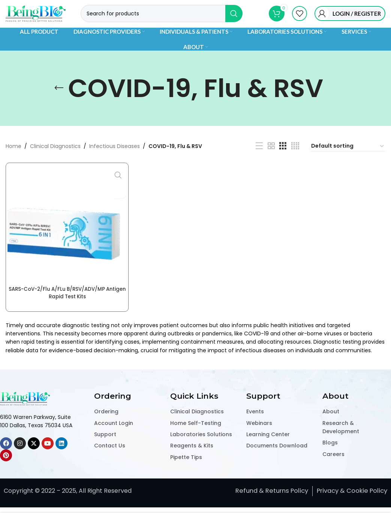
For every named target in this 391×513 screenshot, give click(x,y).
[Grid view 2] (271, 154)
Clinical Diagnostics (55, 153)
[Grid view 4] (295, 154)
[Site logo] (36, 19)
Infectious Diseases (114, 153)
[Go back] (58, 95)
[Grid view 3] (282, 154)
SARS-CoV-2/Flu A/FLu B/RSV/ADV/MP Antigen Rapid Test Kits (66, 299)
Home (13, 153)
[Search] (162, 19)
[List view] (259, 154)
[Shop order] (347, 154)
